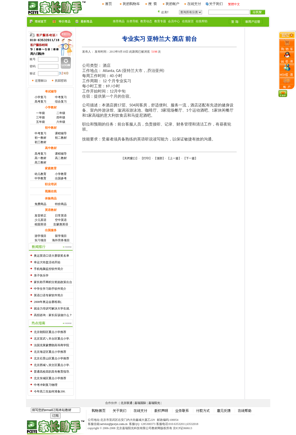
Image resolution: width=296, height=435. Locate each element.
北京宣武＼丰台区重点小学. (52, 338)
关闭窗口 (130, 158)
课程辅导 (61, 133)
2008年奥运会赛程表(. (48, 302)
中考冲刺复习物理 (45, 385)
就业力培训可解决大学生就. (52, 308)
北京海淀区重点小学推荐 (50, 352)
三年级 (40, 117)
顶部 (159, 158)
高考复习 (40, 101)
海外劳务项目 (61, 240)
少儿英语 (40, 220)
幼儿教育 (40, 174)
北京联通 (126, 403)
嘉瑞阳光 (154, 403)
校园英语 (40, 224)
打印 (146, 158)
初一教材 (40, 137)
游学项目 (40, 236)
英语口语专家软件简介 (48, 295)
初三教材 (40, 142)
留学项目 (61, 236)
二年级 (60, 113)
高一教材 (40, 158)
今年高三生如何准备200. (49, 391)
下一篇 (190, 158)
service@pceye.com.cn (114, 424)
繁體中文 (234, 4)
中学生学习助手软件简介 (50, 288)
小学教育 (61, 174)
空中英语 (61, 220)
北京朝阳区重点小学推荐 (50, 332)
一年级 (40, 113)
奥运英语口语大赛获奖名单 (51, 255)
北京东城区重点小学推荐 (50, 378)
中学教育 (40, 178)
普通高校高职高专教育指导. (52, 371)
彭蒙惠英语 (60, 224)
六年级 (60, 122)
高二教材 (61, 158)
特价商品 (61, 204)
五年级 (40, 122)
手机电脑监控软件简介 (48, 269)
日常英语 (61, 215)
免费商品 (40, 204)
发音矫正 (40, 215)
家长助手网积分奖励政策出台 (53, 282)
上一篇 (174, 158)
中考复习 (61, 97)
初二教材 (61, 137)
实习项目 (40, 240)
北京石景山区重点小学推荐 (51, 358)
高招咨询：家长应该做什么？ (53, 315)
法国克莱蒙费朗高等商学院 (51, 345)
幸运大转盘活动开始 (47, 262)
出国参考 (61, 178)
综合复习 (61, 101)
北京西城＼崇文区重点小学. (52, 365)
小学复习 (40, 97)
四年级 (60, 117)
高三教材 (40, 162)
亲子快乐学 (41, 275)
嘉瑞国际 (140, 403)
